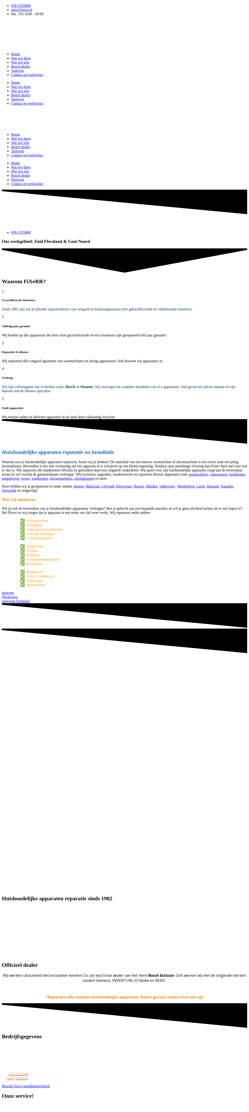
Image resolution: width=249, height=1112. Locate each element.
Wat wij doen (21, 58)
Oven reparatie (176, 1106)
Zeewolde (9, 490)
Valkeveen (167, 486)
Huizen (138, 486)
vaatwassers (218, 474)
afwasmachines (61, 478)
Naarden (227, 486)
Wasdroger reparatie (205, 1106)
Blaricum (93, 486)
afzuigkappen (84, 478)
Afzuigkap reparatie (33, 1110)
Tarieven (17, 71)
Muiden (152, 486)
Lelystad (108, 486)
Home (15, 54)
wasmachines (198, 474)
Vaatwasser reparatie (82, 1106)
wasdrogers (39, 478)
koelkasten (237, 474)
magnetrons (10, 478)
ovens (25, 478)
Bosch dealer (20, 66)
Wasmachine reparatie (18, 1106)
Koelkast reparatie (115, 1106)
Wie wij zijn (20, 62)
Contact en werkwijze (27, 75)
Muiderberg (186, 486)
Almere (78, 486)
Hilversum (124, 486)
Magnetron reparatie (146, 1106)
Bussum (213, 486)
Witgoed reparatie (51, 1106)
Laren (200, 486)
